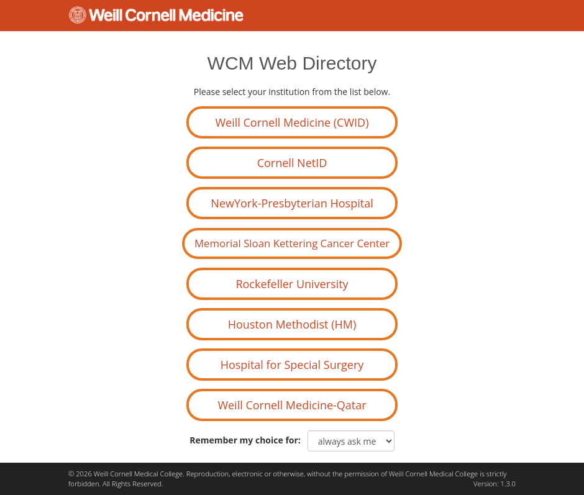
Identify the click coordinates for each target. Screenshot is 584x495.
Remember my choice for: (247, 440)
